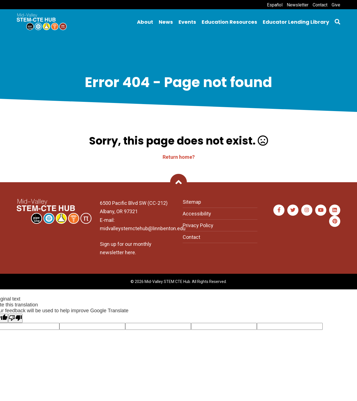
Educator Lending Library (296, 21)
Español (275, 5)
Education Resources (229, 21)
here (130, 252)
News (166, 21)
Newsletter (297, 5)
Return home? (179, 157)
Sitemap (192, 202)
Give (336, 5)
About (145, 21)
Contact (320, 5)
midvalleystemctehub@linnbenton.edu (142, 228)
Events (187, 21)
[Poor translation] (15, 318)
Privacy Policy (198, 225)
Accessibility (197, 214)
